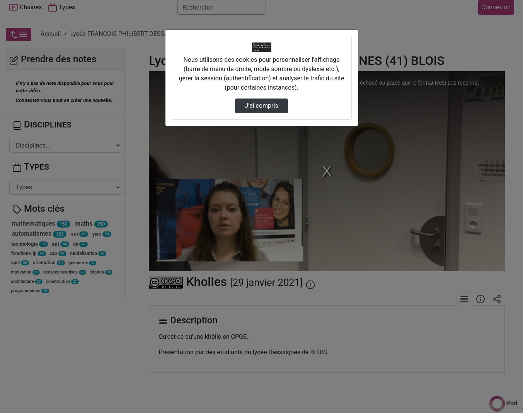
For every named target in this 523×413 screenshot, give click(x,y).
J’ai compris (261, 105)
